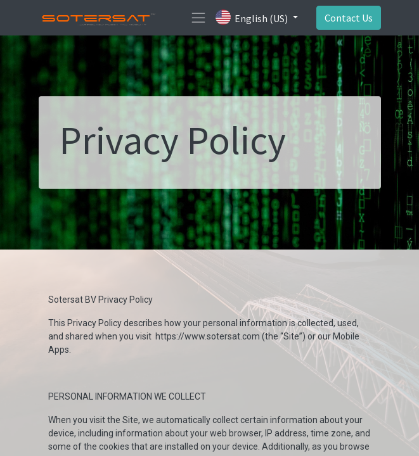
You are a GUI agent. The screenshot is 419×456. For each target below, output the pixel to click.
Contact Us (349, 17)
